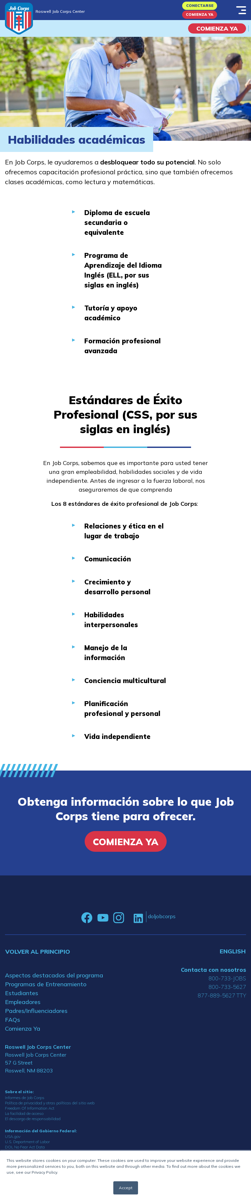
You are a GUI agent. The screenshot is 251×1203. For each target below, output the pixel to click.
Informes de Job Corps (24, 1097)
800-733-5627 (227, 986)
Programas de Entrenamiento (45, 984)
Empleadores (23, 1002)
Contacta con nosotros (213, 969)
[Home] (19, 19)
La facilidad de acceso (24, 1113)
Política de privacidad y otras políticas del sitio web (50, 1102)
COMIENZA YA (217, 28)
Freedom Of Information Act (29, 1108)
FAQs (12, 1019)
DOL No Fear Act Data (25, 1146)
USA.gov (12, 1136)
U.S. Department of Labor (27, 1141)
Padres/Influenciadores (36, 1011)
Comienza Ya (199, 14)
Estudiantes (21, 993)
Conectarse (199, 5)
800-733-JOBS (227, 978)
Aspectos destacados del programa (54, 975)
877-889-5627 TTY (222, 995)
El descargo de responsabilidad (33, 1118)
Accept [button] (125, 1187)
